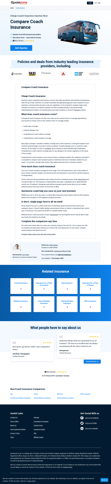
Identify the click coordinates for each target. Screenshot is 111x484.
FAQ (35, 433)
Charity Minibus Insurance (65, 398)
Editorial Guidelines (64, 255)
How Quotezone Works (18, 429)
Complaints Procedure (41, 421)
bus (68, 103)
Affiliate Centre (38, 437)
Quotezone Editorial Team (62, 251)
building (48, 148)
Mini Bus (60, 394)
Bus (11, 394)
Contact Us (14, 417)
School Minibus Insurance (42, 398)
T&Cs (12, 437)
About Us (13, 425)
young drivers (82, 179)
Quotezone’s (54, 215)
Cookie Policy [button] (31, 481)
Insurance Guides (39, 429)
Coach (36, 394)
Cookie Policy (38, 425)
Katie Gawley (53, 245)
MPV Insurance (85, 394)
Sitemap (36, 417)
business (77, 110)
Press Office (14, 421)
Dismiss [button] (104, 480)
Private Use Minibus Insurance (20, 398)
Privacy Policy (15, 433)
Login (90, 3)
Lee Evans (25, 255)
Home (12, 8)
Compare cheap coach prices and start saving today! (38, 234)
